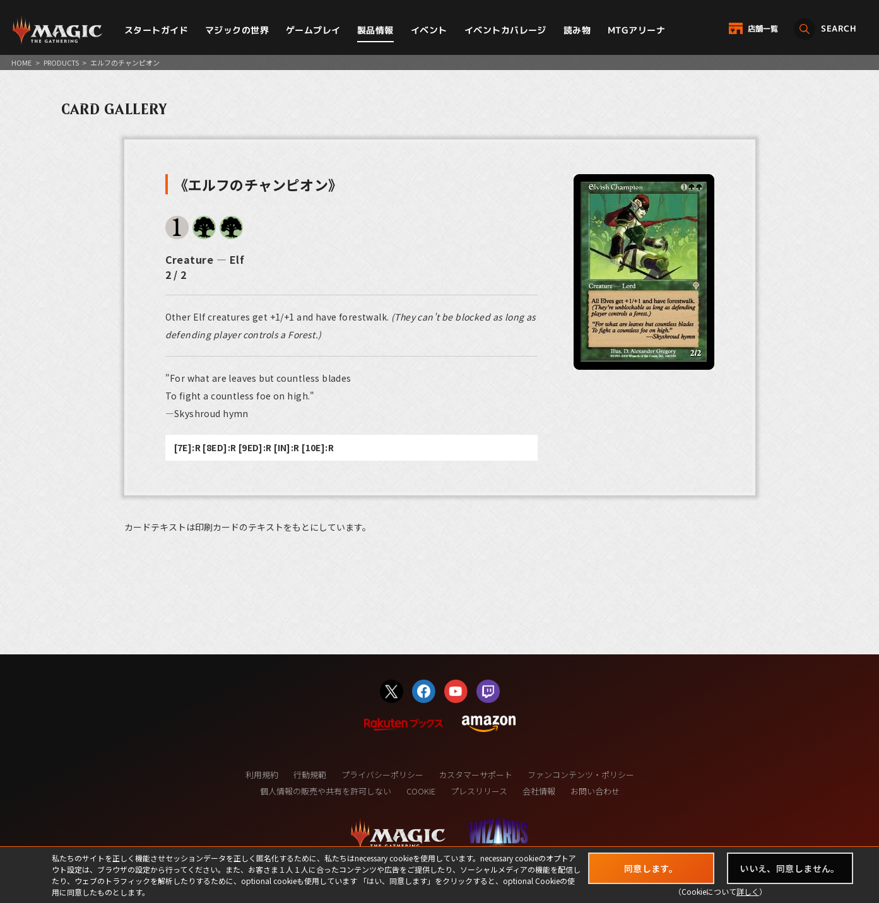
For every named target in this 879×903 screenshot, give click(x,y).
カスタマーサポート (475, 775)
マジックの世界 (237, 30)
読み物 (577, 30)
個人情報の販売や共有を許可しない (325, 791)
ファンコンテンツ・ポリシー (581, 775)
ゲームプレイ (313, 30)
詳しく (747, 891)
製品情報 (375, 30)
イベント (429, 30)
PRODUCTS (61, 62)
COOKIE (420, 791)
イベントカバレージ (505, 30)
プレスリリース (479, 791)
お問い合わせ (595, 791)
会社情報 (538, 791)
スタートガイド (156, 30)
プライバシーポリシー (382, 775)
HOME (21, 62)
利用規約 (261, 775)
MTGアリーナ (636, 30)
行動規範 (309, 775)
